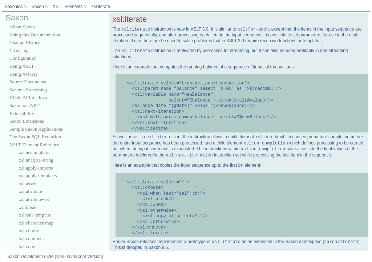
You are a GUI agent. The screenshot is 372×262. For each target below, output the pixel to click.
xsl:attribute (30, 191)
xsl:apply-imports (36, 168)
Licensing (19, 50)
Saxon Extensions (26, 121)
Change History (24, 42)
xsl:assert (28, 183)
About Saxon (22, 26)
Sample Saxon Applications (36, 129)
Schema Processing (28, 89)
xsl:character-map (36, 223)
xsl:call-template (35, 215)
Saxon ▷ (40, 6)
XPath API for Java (28, 97)
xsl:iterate (101, 6)
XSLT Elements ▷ (70, 6)
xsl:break (28, 207)
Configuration (23, 58)
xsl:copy (27, 246)
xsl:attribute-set (34, 199)
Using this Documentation (34, 34)
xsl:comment (31, 238)
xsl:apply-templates (38, 175)
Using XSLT (21, 66)
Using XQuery (23, 74)
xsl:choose (29, 230)
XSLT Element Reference (34, 144)
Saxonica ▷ (16, 6)
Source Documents (27, 81)
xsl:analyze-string (36, 160)
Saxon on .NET (24, 105)
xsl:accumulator (34, 152)
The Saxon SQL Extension (35, 136)
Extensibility (21, 113)
